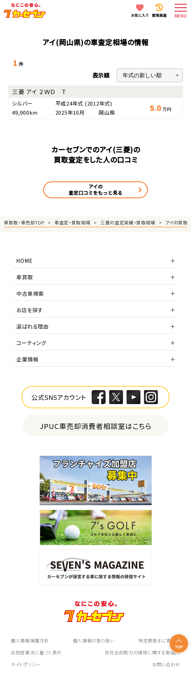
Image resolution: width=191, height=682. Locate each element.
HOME (24, 260)
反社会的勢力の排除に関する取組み (142, 652)
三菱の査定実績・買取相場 (127, 222)
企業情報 (27, 359)
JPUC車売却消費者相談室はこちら (96, 426)
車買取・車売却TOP (24, 222)
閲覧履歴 (159, 15)
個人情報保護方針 (30, 640)
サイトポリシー (26, 664)
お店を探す (29, 310)
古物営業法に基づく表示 (36, 652)
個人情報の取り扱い (94, 640)
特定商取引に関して (159, 640)
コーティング (31, 342)
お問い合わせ (166, 664)
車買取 (24, 277)
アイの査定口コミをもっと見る (95, 189)
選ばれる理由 (32, 326)
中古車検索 (30, 293)
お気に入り (140, 15)
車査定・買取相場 (72, 222)
